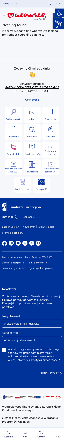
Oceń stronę (32, 99)
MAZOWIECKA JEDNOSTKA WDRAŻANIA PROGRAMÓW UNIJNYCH (32, 89)
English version (10, 226)
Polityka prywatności (37, 262)
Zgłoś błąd (34, 268)
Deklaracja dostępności (13, 262)
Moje (25, 437)
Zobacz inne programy (13, 257)
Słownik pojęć (46, 226)
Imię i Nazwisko (12, 316)
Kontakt (41, 437)
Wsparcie (8, 437)
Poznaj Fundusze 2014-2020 (38, 257)
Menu (57, 437)
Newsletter (29, 226)
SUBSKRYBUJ (49, 373)
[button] (59, 13)
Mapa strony (48, 268)
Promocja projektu (12, 232)
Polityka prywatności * (45, 360)
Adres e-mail (11, 332)
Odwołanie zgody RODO (13, 268)
